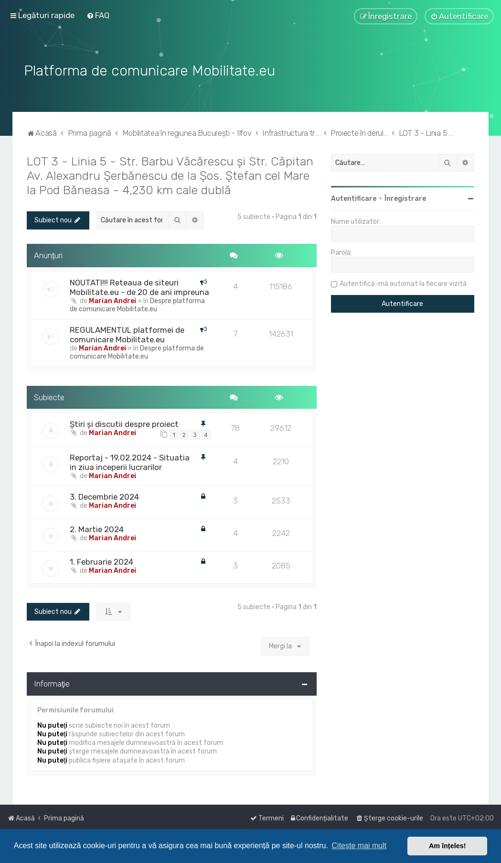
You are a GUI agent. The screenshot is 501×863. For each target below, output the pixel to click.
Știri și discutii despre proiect (124, 423)
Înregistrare (405, 198)
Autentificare (353, 198)
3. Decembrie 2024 (104, 496)
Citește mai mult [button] (359, 845)
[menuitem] (98, 15)
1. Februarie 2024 (101, 561)
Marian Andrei (112, 299)
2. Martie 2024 (97, 528)
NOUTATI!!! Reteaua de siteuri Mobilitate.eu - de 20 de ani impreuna (139, 285)
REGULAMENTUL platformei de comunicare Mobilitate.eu (127, 333)
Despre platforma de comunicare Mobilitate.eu (137, 303)
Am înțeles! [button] (447, 846)
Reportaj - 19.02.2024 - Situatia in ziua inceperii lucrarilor (130, 461)
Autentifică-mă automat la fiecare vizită (403, 283)
